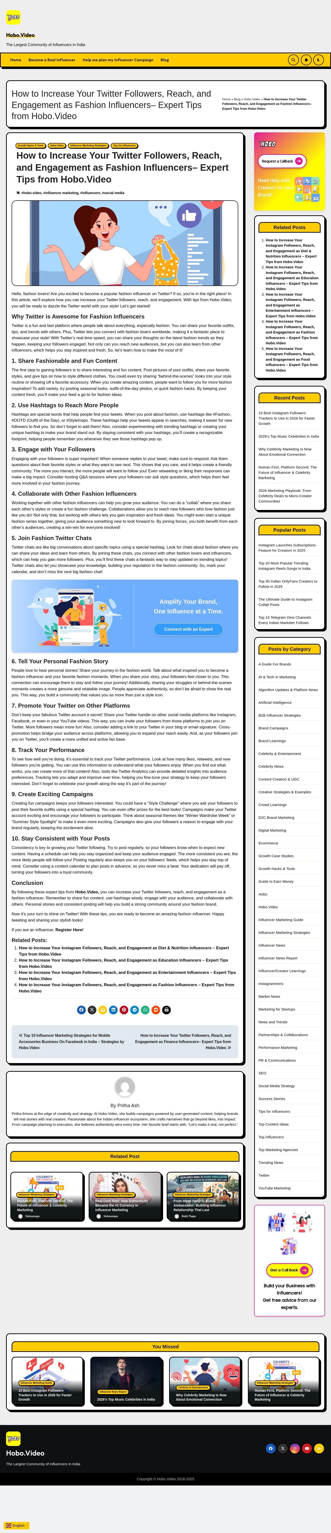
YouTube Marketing (274, 1188)
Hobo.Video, (87, 892)
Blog (165, 59)
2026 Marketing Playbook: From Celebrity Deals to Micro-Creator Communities (285, 495)
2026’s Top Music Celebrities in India (289, 436)
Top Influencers (271, 1137)
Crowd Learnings (273, 805)
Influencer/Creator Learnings (282, 971)
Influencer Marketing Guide (281, 920)
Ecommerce (268, 843)
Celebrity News (271, 766)
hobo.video (32, 193)
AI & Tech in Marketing (277, 677)
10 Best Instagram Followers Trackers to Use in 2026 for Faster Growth (287, 418)
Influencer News (272, 945)
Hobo (263, 894)
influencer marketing (62, 193)
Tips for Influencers (124, 145)
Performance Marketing (278, 1047)
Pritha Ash (128, 1105)
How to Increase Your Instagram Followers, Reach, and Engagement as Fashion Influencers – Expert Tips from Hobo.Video (292, 332)
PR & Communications (277, 1060)
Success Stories (272, 1099)
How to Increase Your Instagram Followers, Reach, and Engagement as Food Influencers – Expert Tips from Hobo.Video (292, 359)
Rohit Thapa (185, 1216)
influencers (91, 193)
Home (15, 59)
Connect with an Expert (188, 629)
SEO (262, 1073)
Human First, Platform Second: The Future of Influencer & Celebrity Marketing (43, 1205)
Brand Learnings (272, 741)
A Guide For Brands (275, 664)
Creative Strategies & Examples (285, 792)
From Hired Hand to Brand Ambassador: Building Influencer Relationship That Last (201, 1205)
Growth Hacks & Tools (30, 145)
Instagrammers (271, 984)
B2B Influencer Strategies (280, 715)
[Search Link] (293, 59)
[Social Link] (270, 1448)
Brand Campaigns (273, 728)
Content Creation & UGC (279, 779)
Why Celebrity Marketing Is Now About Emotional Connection (203, 1397)
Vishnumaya (28, 1216)
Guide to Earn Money (276, 881)
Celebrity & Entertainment (280, 754)
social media (114, 193)
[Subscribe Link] (306, 59)
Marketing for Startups (277, 1009)
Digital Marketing (272, 830)
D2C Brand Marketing (276, 817)
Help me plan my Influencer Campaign (118, 59)
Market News (269, 996)
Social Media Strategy (277, 1086)
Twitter (264, 1175)
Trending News (271, 1162)
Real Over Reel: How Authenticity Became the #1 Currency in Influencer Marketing (124, 1205)
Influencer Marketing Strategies (88, 145)
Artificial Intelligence (275, 702)
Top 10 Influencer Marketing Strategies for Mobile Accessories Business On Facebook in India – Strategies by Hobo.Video (71, 1041)
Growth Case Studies (276, 856)
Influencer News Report (278, 958)
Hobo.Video (20, 35)
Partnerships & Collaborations (283, 1035)
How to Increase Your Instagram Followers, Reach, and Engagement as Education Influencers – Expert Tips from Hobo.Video (292, 278)
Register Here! (69, 930)
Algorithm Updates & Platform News (288, 690)
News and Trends (273, 1022)
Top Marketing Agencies (278, 1150)
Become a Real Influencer (52, 59)
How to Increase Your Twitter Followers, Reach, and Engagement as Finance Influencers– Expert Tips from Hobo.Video (183, 1041)
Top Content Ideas (274, 1124)
